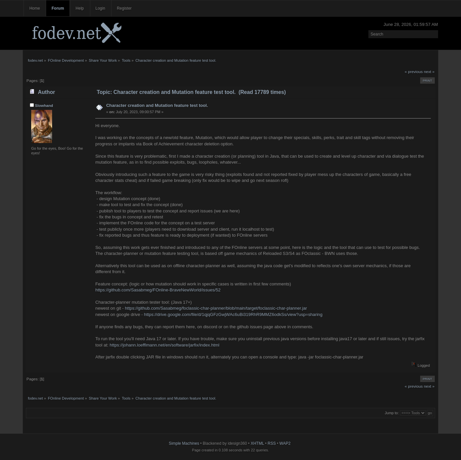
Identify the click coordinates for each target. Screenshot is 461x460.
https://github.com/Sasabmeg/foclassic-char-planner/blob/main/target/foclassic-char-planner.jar (216, 308)
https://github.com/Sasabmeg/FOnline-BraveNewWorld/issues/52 (157, 289)
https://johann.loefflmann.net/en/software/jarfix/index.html (164, 345)
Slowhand (44, 106)
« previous (414, 71)
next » (429, 71)
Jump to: (392, 413)
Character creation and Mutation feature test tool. (157, 105)
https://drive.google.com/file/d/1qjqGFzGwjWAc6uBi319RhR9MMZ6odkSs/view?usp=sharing (233, 314)
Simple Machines (184, 443)
